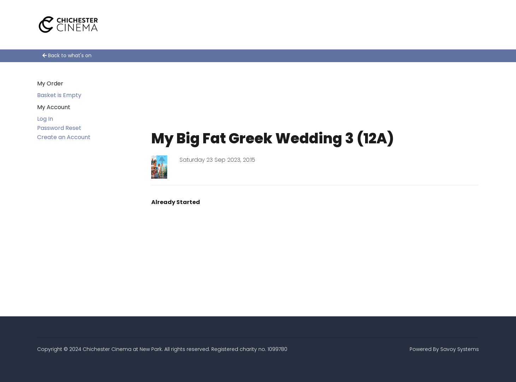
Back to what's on (67, 55)
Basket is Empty (59, 95)
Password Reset (59, 128)
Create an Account (63, 137)
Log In (45, 119)
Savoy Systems (459, 349)
